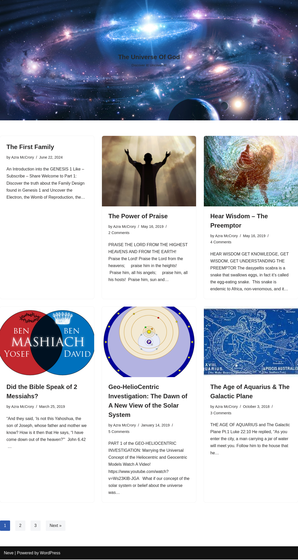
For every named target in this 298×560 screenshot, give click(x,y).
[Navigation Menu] (288, 60)
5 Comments (119, 432)
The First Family (30, 146)
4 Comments (221, 242)
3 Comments (221, 413)
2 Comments (119, 233)
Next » (56, 526)
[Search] (8, 60)
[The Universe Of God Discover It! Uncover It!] (149, 60)
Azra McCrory (22, 157)
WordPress (50, 553)
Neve (8, 553)
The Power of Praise (138, 216)
